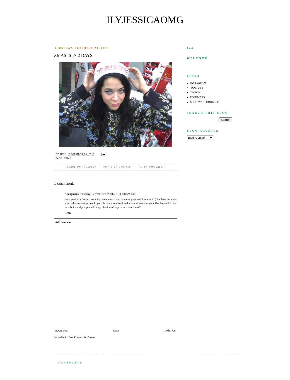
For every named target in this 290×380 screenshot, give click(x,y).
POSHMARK (197, 97)
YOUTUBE (196, 87)
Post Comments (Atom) (82, 337)
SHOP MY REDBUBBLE (204, 102)
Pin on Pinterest (151, 166)
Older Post (170, 330)
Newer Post (61, 330)
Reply (68, 212)
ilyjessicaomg (145, 19)
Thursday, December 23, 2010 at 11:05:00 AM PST (108, 194)
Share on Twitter (117, 166)
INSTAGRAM (198, 83)
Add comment (63, 222)
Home (116, 330)
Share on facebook (82, 166)
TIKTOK (195, 92)
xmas (67, 158)
